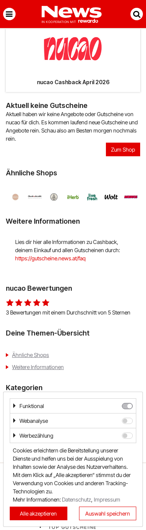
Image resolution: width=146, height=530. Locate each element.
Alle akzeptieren (38, 513)
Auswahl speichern (107, 513)
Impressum (107, 499)
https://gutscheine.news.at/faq (50, 258)
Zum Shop (123, 149)
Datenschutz (76, 499)
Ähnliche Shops (30, 355)
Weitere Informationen (38, 367)
